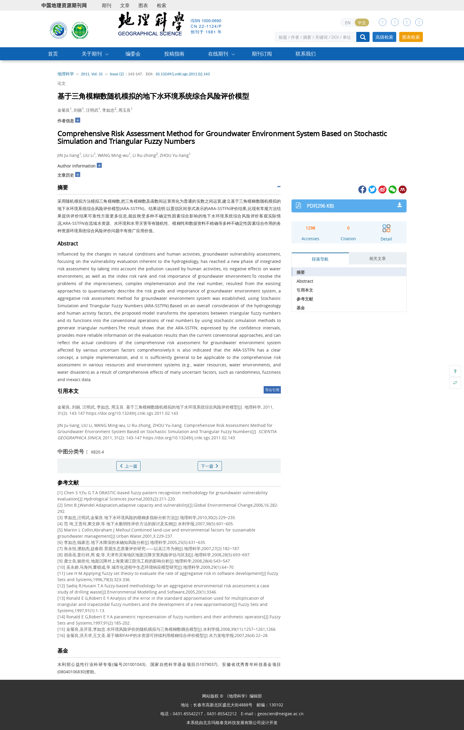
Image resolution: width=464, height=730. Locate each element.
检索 (161, 5)
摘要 (301, 272)
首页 (53, 53)
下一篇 (210, 466)
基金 (301, 307)
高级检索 (384, 37)
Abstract (305, 281)
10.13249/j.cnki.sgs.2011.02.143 (182, 74)
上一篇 (128, 466)
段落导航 (320, 259)
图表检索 (411, 37)
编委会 (133, 53)
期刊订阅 (262, 53)
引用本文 (305, 290)
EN (348, 22)
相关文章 (377, 258)
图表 (143, 5)
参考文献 (305, 299)
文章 (125, 5)
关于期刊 (92, 53)
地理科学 (65, 74)
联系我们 (306, 53)
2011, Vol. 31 (92, 74)
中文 (362, 22)
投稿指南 (174, 53)
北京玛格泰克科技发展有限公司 (232, 722)
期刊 (106, 5)
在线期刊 (218, 53)
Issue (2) (117, 74)
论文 (61, 83)
